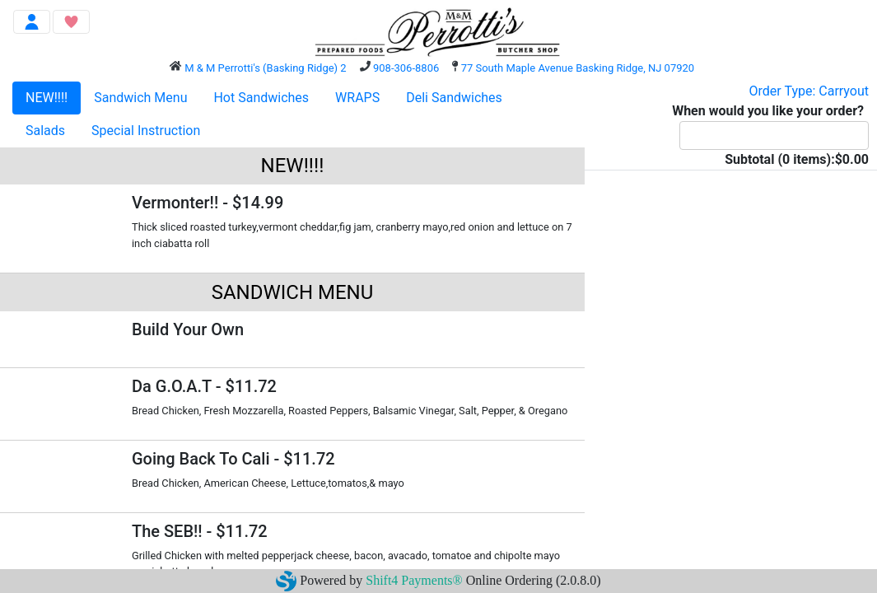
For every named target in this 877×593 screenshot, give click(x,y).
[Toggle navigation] (31, 22)
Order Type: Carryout (809, 91)
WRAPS (357, 97)
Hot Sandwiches (261, 97)
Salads (45, 130)
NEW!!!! (47, 97)
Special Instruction (145, 130)
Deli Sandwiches (454, 97)
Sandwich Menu (140, 97)
